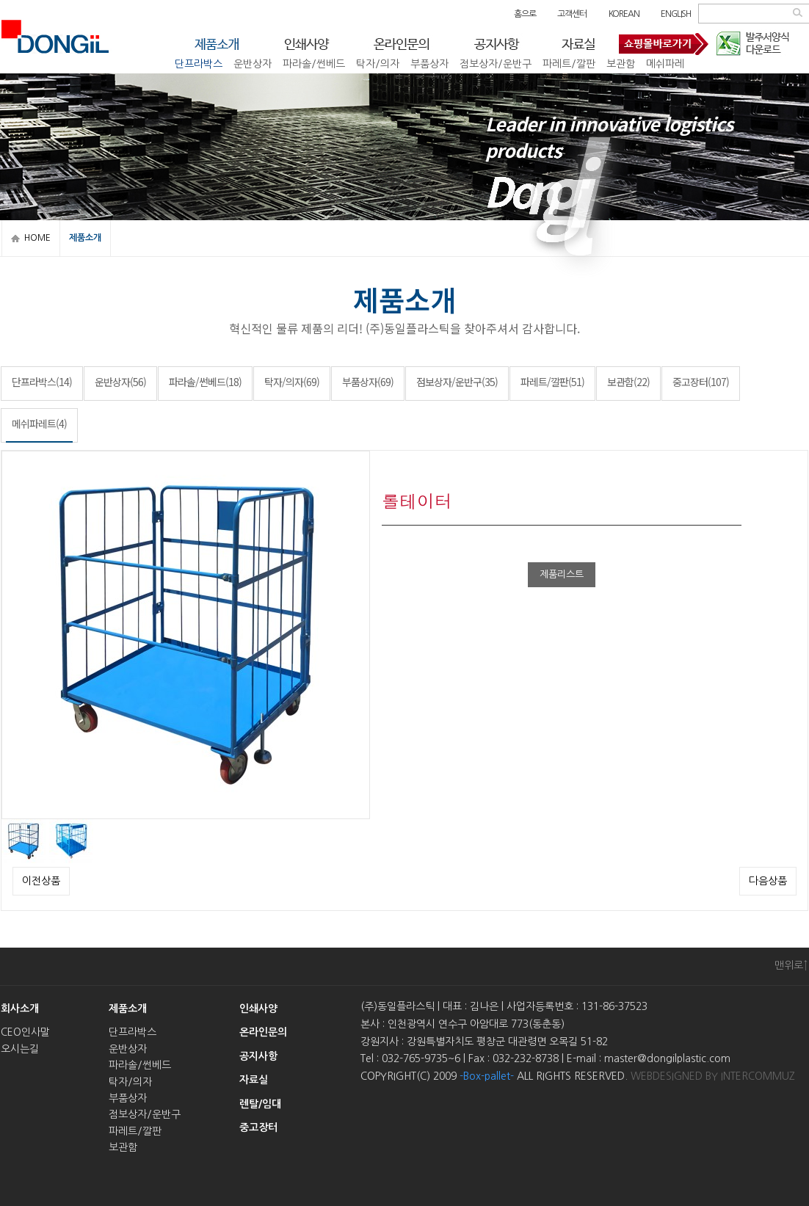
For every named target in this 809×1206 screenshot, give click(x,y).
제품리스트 (562, 574)
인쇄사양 (258, 1008)
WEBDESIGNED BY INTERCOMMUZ (713, 1076)
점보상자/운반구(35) (457, 381)
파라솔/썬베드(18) (205, 381)
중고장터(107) (700, 381)
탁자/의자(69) (291, 381)
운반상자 (252, 62)
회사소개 (20, 1008)
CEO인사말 (25, 1032)
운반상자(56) (120, 381)
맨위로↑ (791, 965)
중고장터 (434, 78)
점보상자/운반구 (496, 62)
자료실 (253, 1080)
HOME (37, 237)
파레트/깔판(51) (552, 381)
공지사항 (258, 1056)
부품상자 (429, 62)
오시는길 (20, 1049)
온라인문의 (263, 1032)
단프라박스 (198, 62)
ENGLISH (676, 14)
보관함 (620, 62)
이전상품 (41, 881)
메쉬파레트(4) (39, 423)
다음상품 (768, 881)
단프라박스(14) (42, 381)
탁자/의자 (377, 62)
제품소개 (128, 1008)
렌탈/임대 (260, 1104)
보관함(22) (628, 381)
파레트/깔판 (569, 62)
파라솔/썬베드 (314, 62)
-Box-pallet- (487, 1076)
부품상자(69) (367, 381)
